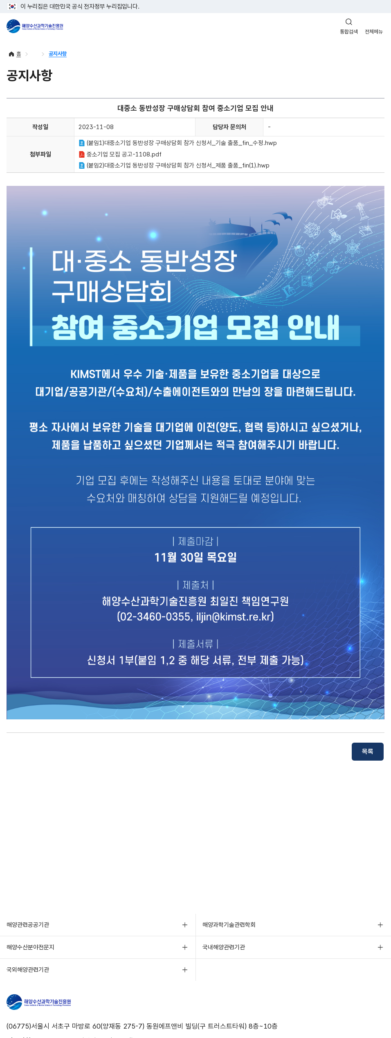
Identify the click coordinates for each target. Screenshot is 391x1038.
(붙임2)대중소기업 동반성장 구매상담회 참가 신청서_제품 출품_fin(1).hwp (174, 165)
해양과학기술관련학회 (229, 925)
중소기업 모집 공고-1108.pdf (120, 154)
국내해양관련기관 (223, 947)
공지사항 (58, 54)
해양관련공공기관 (28, 925)
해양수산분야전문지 (30, 947)
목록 (367, 751)
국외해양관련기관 (28, 969)
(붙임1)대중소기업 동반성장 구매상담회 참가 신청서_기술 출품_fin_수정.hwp (178, 143)
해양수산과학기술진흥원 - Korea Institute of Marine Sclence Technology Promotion (35, 26)
